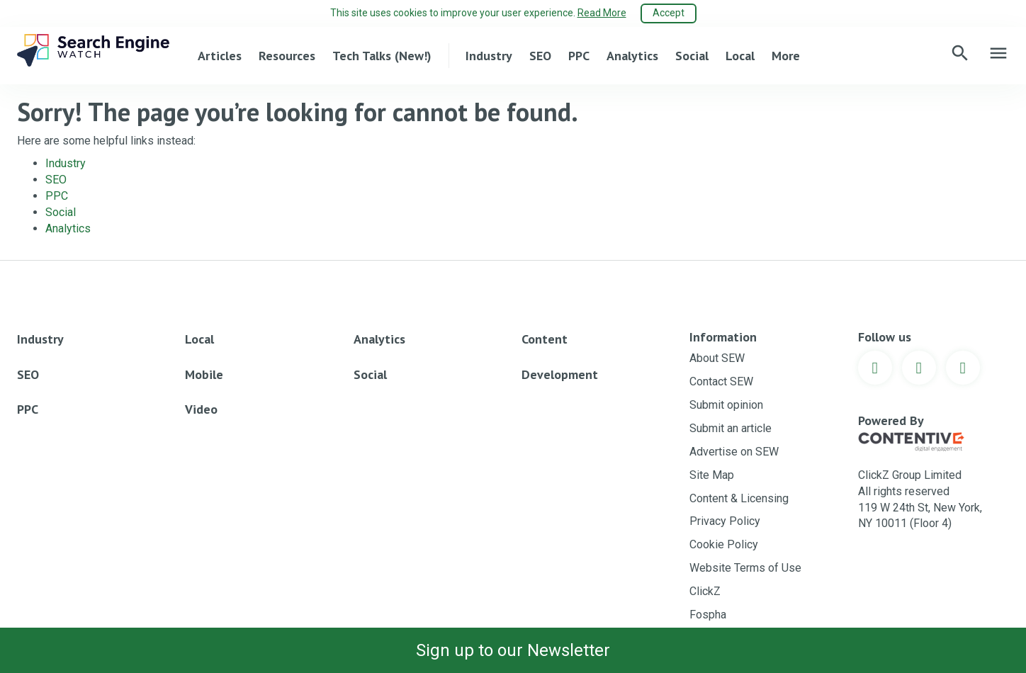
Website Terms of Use (745, 568)
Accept (668, 12)
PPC (579, 55)
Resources (287, 55)
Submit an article (730, 428)
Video (201, 409)
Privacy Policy (724, 521)
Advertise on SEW (734, 451)
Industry (489, 55)
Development (560, 374)
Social (692, 55)
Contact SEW (721, 381)
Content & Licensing (739, 498)
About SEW (717, 358)
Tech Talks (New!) (382, 55)
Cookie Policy (723, 544)
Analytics (632, 55)
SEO (540, 55)
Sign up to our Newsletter (513, 650)
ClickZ (705, 591)
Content (545, 339)
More (786, 55)
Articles (220, 55)
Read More (601, 12)
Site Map (711, 475)
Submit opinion (726, 405)
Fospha (707, 614)
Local (740, 55)
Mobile (204, 374)
